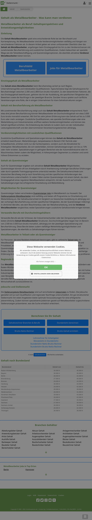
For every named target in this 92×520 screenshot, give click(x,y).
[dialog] (46, 260)
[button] (46, 262)
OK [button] (46, 267)
